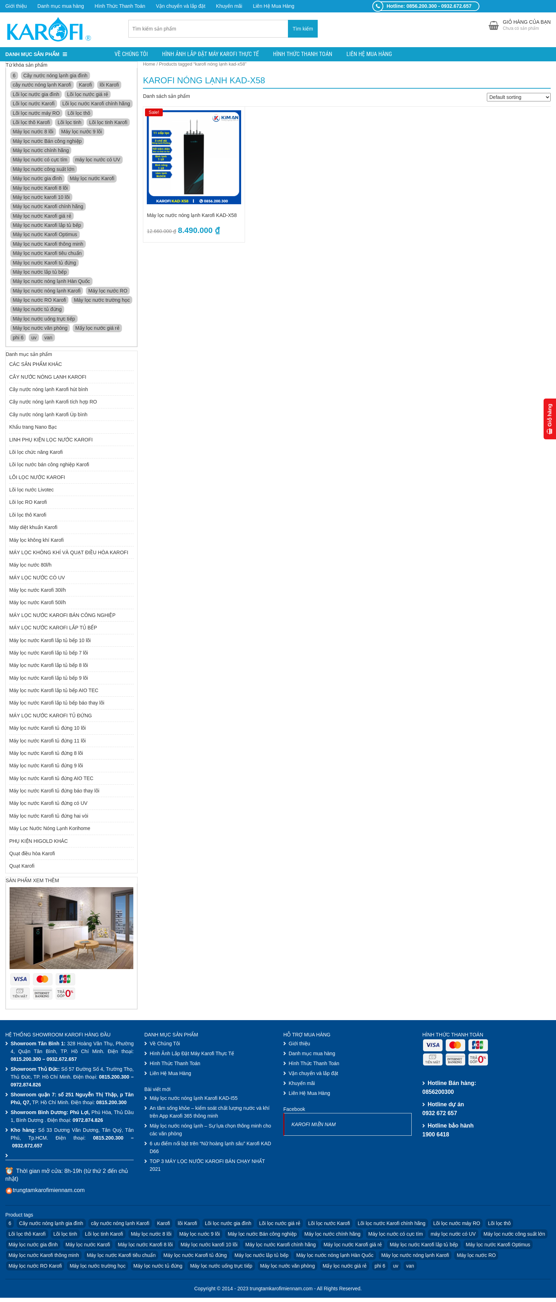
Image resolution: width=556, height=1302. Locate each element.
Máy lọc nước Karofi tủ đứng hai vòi (48, 816)
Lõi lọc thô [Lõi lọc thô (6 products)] (78, 114)
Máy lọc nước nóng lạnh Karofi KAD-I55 (194, 1099)
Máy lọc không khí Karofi (36, 541)
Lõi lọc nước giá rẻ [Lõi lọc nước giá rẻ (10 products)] (87, 95)
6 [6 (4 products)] (14, 76)
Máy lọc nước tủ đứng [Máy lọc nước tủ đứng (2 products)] (37, 310)
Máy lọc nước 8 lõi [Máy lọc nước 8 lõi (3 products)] (33, 132)
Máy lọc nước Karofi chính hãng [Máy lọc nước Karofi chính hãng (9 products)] (48, 207)
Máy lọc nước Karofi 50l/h (37, 603)
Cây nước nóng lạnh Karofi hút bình (48, 390)
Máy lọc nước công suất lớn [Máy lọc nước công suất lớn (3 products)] (43, 170)
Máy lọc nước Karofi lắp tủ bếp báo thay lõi (56, 704)
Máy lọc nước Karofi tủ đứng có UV (48, 804)
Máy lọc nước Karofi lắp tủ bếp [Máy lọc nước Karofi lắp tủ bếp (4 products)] (47, 226)
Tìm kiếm (303, 29)
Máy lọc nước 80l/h (30, 566)
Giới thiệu (16, 6)
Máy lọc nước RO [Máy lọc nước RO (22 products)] (107, 291)
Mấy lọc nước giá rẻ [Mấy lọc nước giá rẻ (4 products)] (97, 329)
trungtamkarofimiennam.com (49, 1191)
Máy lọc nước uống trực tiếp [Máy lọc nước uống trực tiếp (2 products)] (44, 319)
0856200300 (438, 1093)
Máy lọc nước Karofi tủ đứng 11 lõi (47, 741)
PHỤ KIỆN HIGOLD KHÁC (38, 842)
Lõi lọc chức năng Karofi (36, 453)
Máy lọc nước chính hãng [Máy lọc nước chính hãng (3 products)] (41, 151)
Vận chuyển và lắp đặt (180, 6)
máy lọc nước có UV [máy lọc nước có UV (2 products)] (97, 160)
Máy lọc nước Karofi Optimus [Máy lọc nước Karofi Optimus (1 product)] (45, 235)
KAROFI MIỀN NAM (313, 1125)
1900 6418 (435, 1135)
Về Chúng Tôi (131, 54)
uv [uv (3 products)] (34, 338)
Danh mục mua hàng (61, 6)
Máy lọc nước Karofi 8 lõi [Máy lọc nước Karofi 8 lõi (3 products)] (40, 188)
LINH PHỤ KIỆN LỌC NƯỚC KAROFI (51, 440)
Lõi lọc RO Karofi (28, 503)
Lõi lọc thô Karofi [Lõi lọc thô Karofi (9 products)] (31, 123)
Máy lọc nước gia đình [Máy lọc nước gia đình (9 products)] (37, 179)
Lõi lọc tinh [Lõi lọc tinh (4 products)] (69, 123)
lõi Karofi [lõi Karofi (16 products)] (109, 86)
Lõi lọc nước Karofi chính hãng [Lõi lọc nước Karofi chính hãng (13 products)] (96, 104)
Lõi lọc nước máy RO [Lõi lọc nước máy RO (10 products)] (36, 114)
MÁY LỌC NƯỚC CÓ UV (37, 578)
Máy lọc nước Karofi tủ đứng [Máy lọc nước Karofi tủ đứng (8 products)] (44, 263)
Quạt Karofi (21, 867)
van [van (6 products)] (48, 338)
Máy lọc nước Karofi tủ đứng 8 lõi (46, 754)
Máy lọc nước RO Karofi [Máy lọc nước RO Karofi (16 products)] (39, 301)
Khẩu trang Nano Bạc (33, 427)
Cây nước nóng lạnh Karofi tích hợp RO (53, 403)
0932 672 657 (439, 1114)
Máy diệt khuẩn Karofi (33, 528)
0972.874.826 (26, 1085)
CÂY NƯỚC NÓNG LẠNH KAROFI (47, 377)
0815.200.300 (26, 1060)
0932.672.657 (61, 1060)
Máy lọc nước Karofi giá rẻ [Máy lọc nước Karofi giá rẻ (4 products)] (42, 216)
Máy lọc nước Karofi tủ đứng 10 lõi (47, 728)
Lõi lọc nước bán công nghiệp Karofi (49, 465)
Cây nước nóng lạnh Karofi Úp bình (48, 415)
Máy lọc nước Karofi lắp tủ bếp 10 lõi (50, 641)
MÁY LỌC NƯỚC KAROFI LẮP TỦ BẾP (53, 628)
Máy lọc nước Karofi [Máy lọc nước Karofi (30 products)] (92, 179)
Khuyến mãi (229, 6)
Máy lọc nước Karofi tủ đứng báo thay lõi (54, 791)
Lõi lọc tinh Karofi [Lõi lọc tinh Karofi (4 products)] (108, 123)
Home (149, 64)
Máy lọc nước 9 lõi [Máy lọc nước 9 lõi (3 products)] (81, 132)
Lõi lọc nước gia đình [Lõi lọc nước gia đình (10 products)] (36, 95)
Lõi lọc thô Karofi (27, 515)
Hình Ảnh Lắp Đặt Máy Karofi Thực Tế (210, 54)
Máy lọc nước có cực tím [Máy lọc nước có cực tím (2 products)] (40, 160)
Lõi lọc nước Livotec (31, 490)
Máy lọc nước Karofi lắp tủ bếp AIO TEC (53, 691)
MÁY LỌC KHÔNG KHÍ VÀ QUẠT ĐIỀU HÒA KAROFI (68, 553)
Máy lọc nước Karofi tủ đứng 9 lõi (46, 766)
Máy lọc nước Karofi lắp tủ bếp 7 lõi (48, 653)
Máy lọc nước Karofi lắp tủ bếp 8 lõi (48, 666)
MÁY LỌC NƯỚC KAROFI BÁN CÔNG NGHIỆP (62, 616)
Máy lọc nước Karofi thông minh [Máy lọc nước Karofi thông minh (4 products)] (48, 244)
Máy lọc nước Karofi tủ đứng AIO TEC (51, 779)
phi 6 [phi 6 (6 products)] (18, 338)
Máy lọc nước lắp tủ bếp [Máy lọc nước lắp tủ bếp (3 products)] (40, 273)
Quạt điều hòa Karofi (32, 854)
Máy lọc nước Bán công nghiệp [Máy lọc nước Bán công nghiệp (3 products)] (47, 142)
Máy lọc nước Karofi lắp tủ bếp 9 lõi (48, 678)
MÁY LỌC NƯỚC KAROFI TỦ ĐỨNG (50, 716)
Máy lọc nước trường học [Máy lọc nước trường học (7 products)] (102, 301)
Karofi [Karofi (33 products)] (85, 86)
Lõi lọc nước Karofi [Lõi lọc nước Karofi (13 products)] (34, 104)
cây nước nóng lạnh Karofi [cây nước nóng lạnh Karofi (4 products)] (42, 86)
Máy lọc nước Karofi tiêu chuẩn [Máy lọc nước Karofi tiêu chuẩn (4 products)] (47, 254)
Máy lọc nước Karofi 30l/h (37, 591)
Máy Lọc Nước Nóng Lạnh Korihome (49, 829)
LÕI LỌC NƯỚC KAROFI (37, 478)
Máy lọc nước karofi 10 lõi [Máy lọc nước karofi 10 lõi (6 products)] (41, 198)
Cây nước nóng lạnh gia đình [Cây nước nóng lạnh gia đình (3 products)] (55, 76)
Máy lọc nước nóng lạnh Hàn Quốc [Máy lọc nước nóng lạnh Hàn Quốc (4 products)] (51, 282)
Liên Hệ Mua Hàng (273, 6)
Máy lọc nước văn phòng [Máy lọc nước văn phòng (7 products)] (40, 329)
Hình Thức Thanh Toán (120, 6)
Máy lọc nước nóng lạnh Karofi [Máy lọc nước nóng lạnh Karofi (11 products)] (46, 291)
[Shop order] (519, 98)
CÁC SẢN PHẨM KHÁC (35, 365)
